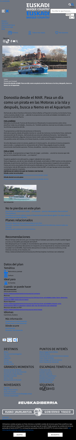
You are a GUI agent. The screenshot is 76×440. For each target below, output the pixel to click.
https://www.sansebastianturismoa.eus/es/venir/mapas (23, 309)
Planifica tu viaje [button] (7, 27)
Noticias (7, 388)
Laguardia (7, 358)
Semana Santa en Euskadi (12, 380)
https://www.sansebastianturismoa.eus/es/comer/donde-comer (26, 175)
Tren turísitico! (10, 213)
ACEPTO (19, 435)
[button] (5, 11)
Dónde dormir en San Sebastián (16, 321)
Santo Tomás (8, 378)
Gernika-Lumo (9, 364)
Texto (72, 7)
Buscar (70, 15)
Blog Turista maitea (11, 390)
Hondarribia (8, 362)
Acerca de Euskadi (10, 392)
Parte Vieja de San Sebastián (49, 362)
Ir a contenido (5, 1)
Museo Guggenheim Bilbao (49, 352)
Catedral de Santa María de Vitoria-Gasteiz (54, 356)
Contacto (5, 417)
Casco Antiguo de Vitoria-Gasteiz (51, 360)
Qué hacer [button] (5, 23)
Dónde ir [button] (4, 21)
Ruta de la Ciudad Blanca (48, 376)
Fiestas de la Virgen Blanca (13, 374)
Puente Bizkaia (45, 354)
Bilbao (6, 352)
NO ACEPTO (55, 435)
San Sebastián (10, 328)
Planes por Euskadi (10, 81)
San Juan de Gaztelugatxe (13, 354)
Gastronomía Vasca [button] (8, 25)
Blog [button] (3, 29)
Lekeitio (6, 356)
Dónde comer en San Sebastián (16, 323)
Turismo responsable (11, 396)
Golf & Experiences (46, 382)
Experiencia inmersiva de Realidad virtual (18, 394)
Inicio (6, 79)
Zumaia (6, 360)
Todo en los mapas (36, 33)
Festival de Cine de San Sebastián (15, 372)
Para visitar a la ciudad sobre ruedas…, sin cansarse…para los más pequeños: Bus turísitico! (36, 211)
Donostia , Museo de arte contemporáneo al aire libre (23, 223)
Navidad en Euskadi (10, 376)
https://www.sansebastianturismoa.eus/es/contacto (22, 293)
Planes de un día (45, 370)
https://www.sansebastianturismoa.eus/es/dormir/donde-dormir (26, 179)
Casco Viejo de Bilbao (47, 358)
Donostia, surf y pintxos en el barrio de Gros (20, 229)
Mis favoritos (61, 33)
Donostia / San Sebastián (14, 330)
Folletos (13, 33)
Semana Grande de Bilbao (12, 370)
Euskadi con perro (46, 372)
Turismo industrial (46, 374)
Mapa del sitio (7, 419)
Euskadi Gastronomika (47, 378)
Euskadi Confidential (47, 380)
